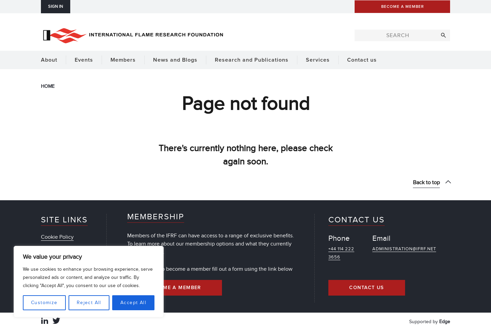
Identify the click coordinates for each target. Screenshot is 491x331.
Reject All (89, 302)
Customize (44, 302)
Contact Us (366, 287)
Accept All (133, 302)
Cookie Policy (57, 237)
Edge (444, 322)
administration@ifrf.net (404, 249)
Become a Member (174, 287)
